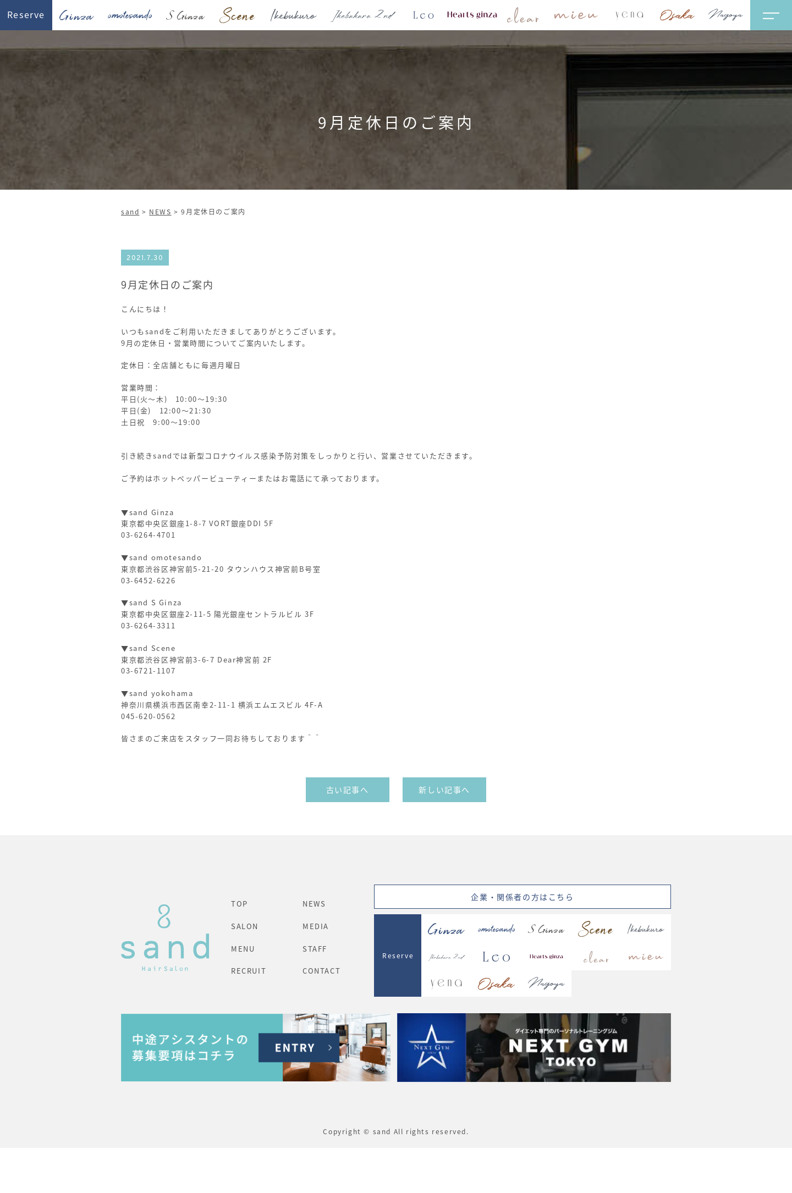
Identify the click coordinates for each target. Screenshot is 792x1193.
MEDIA (315, 926)
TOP (239, 903)
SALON (244, 926)
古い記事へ (347, 789)
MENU (243, 948)
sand (130, 211)
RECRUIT (248, 970)
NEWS (160, 211)
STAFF (314, 948)
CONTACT (321, 970)
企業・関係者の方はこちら (522, 896)
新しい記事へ (444, 789)
